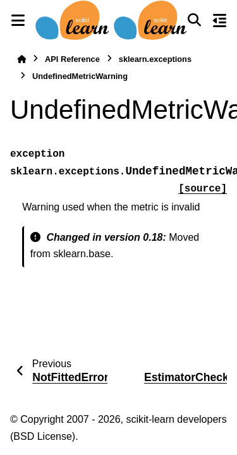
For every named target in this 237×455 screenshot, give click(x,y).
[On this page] (219, 20)
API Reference (72, 59)
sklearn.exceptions (155, 59)
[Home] (21, 59)
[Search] (194, 20)
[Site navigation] (17, 20)
